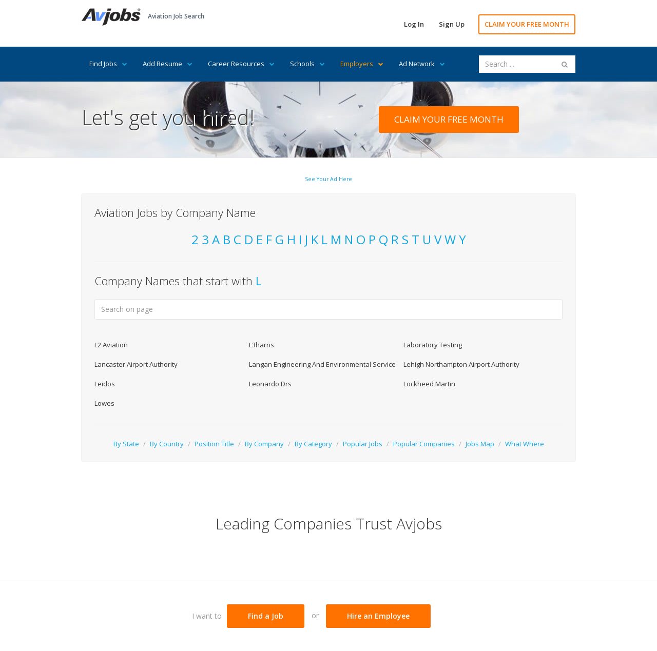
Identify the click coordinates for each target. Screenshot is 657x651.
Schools (307, 63)
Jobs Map (480, 443)
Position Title (214, 443)
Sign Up (452, 24)
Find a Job (265, 616)
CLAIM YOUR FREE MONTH (527, 24)
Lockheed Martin (429, 383)
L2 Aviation (111, 344)
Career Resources (241, 63)
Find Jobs (108, 63)
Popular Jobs (362, 443)
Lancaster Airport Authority (136, 364)
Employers (361, 63)
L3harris (261, 344)
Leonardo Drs (270, 383)
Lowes (104, 403)
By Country (167, 443)
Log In (414, 24)
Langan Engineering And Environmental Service (322, 364)
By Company (264, 443)
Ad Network (422, 63)
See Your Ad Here (328, 179)
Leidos (104, 383)
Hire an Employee (378, 616)
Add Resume (167, 63)
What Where (524, 443)
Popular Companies (424, 443)
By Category (313, 443)
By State (126, 443)
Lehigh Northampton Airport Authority (461, 364)
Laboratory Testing (432, 344)
